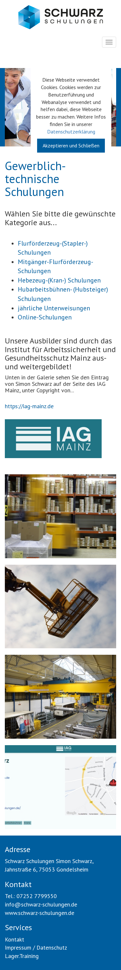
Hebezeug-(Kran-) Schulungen (59, 280)
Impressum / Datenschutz (36, 947)
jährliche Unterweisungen (54, 308)
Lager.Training (22, 956)
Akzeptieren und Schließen (71, 145)
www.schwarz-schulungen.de (39, 913)
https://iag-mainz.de (29, 406)
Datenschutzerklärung (71, 131)
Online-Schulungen (45, 317)
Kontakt (14, 939)
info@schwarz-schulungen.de (41, 904)
